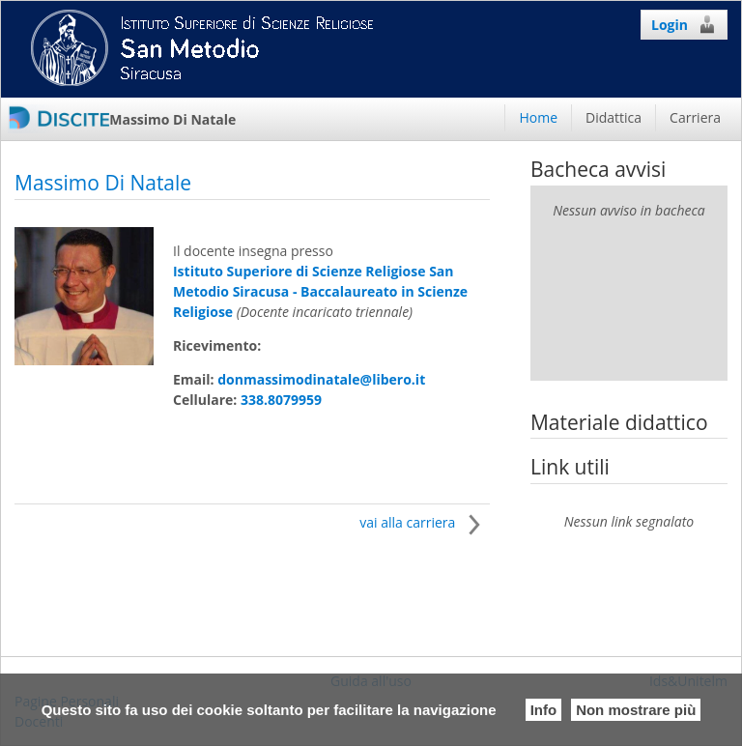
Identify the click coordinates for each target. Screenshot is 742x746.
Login (684, 24)
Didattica (613, 117)
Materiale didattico (619, 422)
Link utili (570, 466)
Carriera (695, 117)
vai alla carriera (424, 522)
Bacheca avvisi (598, 169)
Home (538, 117)
